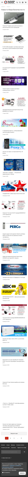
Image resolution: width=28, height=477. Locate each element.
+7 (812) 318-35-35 (5, 458)
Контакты (13, 447)
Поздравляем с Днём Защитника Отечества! (14, 193)
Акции (8, 445)
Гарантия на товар (21, 447)
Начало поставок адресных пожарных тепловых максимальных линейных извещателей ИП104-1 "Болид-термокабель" (13, 425)
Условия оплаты (20, 445)
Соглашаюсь (6, 472)
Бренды (13, 445)
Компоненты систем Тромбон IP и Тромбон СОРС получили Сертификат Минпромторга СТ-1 (13, 361)
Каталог (3, 445)
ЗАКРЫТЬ (22, 473)
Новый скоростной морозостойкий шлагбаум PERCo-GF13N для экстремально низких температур (14, 235)
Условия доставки (5, 447)
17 (21, 438)
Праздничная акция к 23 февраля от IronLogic (14, 277)
